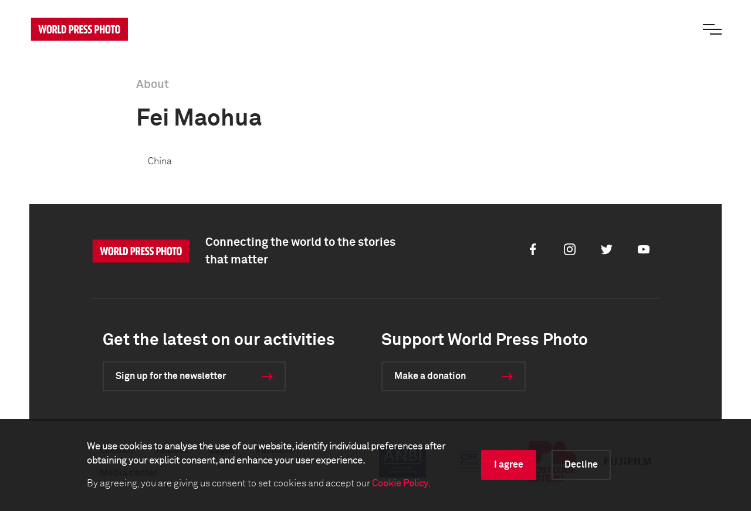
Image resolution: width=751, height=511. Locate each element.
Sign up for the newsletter (171, 376)
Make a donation (430, 376)
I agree (508, 464)
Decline (581, 464)
